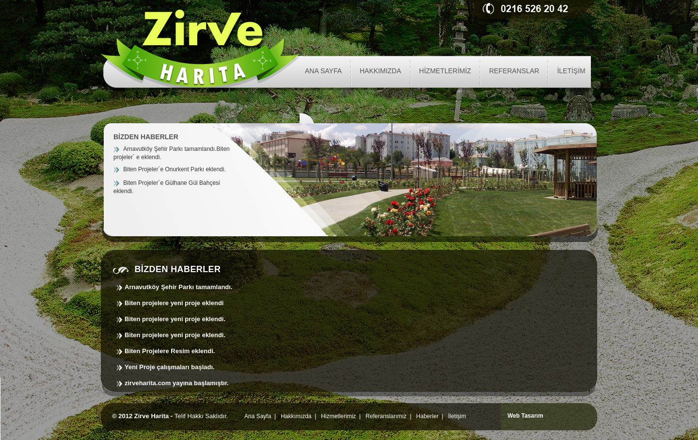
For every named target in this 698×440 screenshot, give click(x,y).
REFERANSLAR (514, 71)
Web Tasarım (525, 415)
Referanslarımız (386, 416)
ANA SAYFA (323, 71)
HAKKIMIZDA (380, 71)
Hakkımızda (296, 416)
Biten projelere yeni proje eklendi (174, 303)
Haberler (427, 416)
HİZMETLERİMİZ (445, 71)
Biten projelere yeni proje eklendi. (175, 319)
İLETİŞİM (571, 71)
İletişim (457, 416)
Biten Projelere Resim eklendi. (170, 351)
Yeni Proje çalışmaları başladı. (170, 367)
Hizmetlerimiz (338, 416)
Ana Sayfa (257, 416)
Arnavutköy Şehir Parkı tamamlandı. (179, 287)
